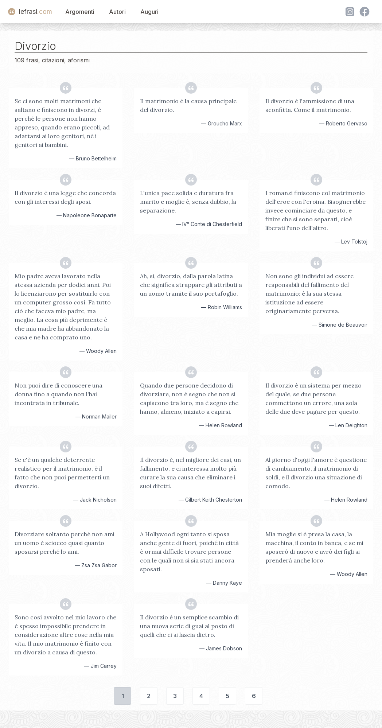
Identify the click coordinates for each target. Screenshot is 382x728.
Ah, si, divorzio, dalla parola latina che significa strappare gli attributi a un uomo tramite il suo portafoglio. (191, 284)
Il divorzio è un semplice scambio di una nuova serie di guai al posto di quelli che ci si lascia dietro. (189, 626)
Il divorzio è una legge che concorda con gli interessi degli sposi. (65, 197)
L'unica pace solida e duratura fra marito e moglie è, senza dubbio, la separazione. (188, 201)
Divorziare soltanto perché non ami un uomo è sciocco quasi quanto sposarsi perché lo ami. (64, 542)
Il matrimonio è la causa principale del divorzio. (188, 105)
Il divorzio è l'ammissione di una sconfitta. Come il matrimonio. (309, 105)
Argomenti (79, 11)
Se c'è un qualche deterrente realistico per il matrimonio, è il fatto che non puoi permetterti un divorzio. (62, 473)
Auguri (149, 11)
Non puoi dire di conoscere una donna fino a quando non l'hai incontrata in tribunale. (58, 394)
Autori (117, 11)
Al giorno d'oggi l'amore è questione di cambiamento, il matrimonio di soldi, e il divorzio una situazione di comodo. (316, 473)
